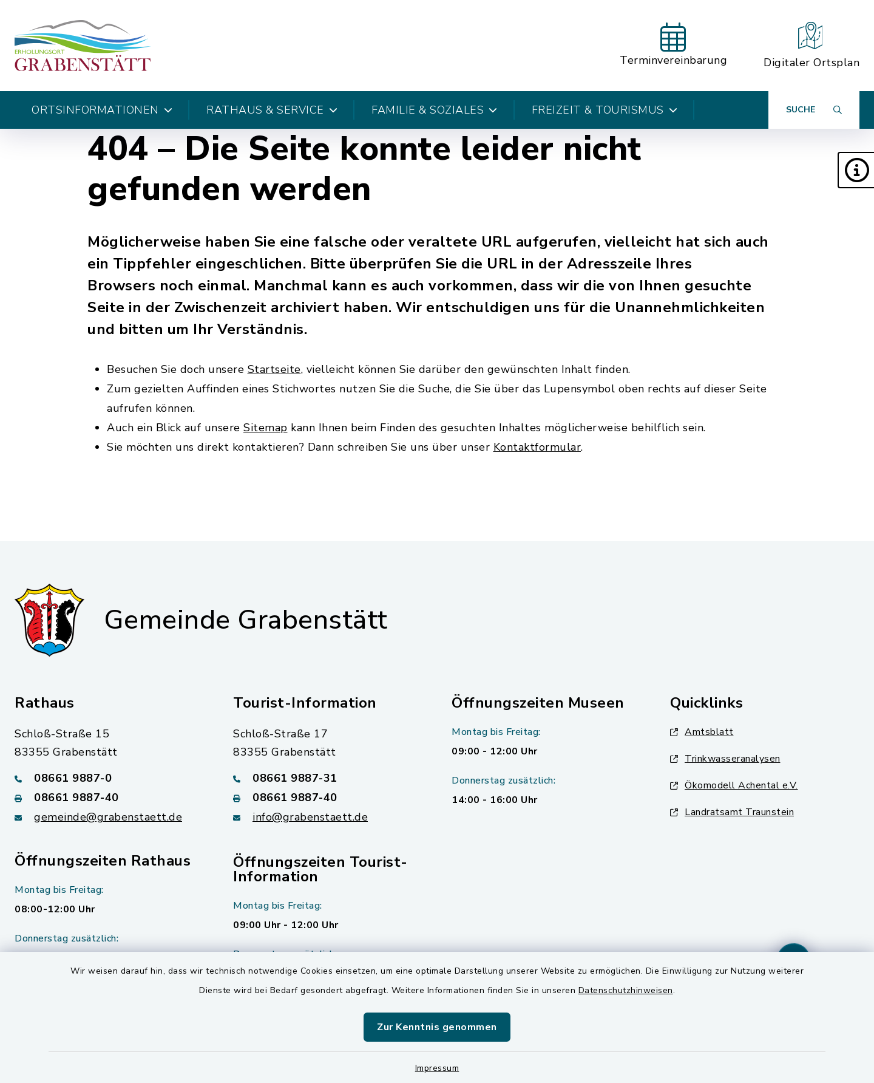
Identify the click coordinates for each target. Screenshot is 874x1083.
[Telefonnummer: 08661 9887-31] (327, 778)
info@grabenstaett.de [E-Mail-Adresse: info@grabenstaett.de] (310, 817)
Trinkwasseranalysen (725, 758)
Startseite (274, 369)
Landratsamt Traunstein (732, 812)
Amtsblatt (702, 732)
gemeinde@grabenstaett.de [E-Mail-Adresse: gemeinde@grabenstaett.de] (108, 817)
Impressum (437, 1068)
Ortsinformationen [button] (102, 110)
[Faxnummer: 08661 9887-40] (109, 797)
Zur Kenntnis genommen (437, 1027)
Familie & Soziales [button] (434, 110)
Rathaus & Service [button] (271, 110)
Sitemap (265, 427)
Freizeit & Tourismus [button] (605, 110)
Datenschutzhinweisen (625, 990)
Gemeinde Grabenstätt (246, 620)
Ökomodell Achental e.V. (734, 785)
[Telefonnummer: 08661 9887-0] (109, 778)
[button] (856, 170)
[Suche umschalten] (813, 110)
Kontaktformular (537, 447)
